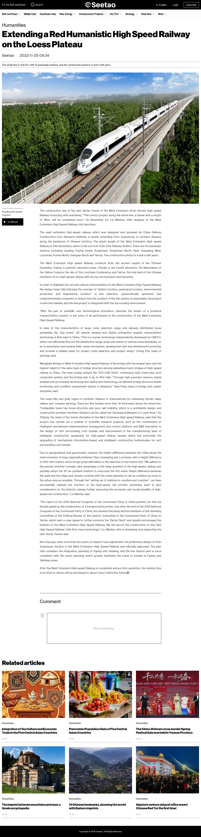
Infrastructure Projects (91, 14)
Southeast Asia (48, 14)
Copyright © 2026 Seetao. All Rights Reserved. (100, 831)
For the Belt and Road (13, 4)
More (161, 14)
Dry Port (114, 14)
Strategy (129, 14)
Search (37, 5)
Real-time (146, 14)
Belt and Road (9, 14)
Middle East (30, 14)
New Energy (65, 14)
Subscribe (191, 4)
